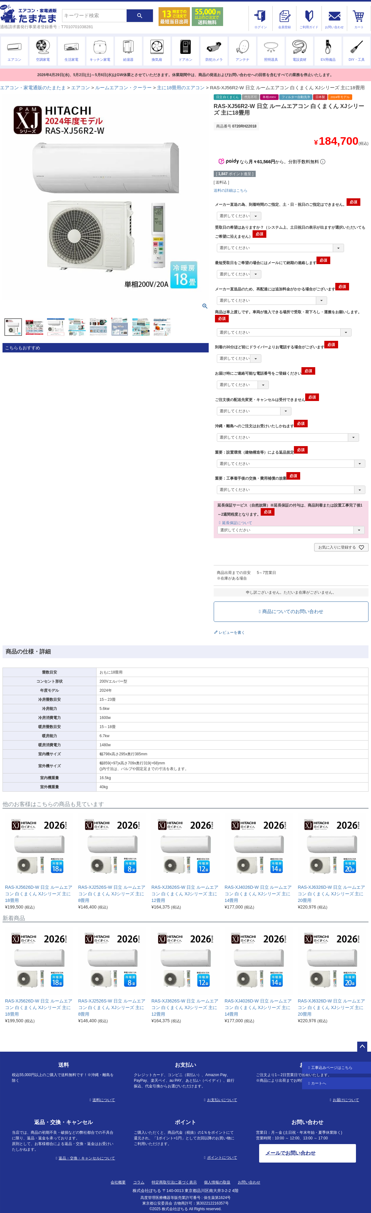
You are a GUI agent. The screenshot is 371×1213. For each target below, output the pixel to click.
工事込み (332, 1067)
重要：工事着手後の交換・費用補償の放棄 (257, 478)
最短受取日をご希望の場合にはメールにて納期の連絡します (272, 263)
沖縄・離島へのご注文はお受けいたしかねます (261, 426)
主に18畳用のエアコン (181, 87)
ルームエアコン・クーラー (123, 87)
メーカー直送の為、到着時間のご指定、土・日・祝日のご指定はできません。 (287, 204)
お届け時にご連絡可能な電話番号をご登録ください (265, 373)
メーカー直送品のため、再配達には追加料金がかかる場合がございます (282, 289)
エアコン (80, 87)
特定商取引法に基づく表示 (174, 1182)
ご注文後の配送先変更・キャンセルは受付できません (267, 400)
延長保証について (237, 523)
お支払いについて (222, 1100)
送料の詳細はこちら (231, 190)
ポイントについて (222, 1157)
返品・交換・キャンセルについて (87, 1158)
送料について (103, 1100)
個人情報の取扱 (217, 1182)
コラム (138, 1182)
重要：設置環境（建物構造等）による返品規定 (261, 452)
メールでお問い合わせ (290, 1152)
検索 (140, 15)
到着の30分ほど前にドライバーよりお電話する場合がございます (276, 347)
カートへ (318, 1083)
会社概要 (118, 1182)
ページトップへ (362, 1047)
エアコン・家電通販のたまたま (33, 87)
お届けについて (346, 1100)
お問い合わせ (249, 1182)
